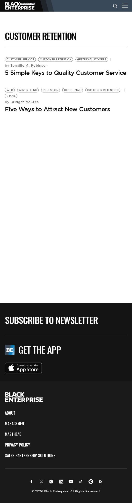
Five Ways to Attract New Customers (57, 109)
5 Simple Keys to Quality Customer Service (65, 73)
